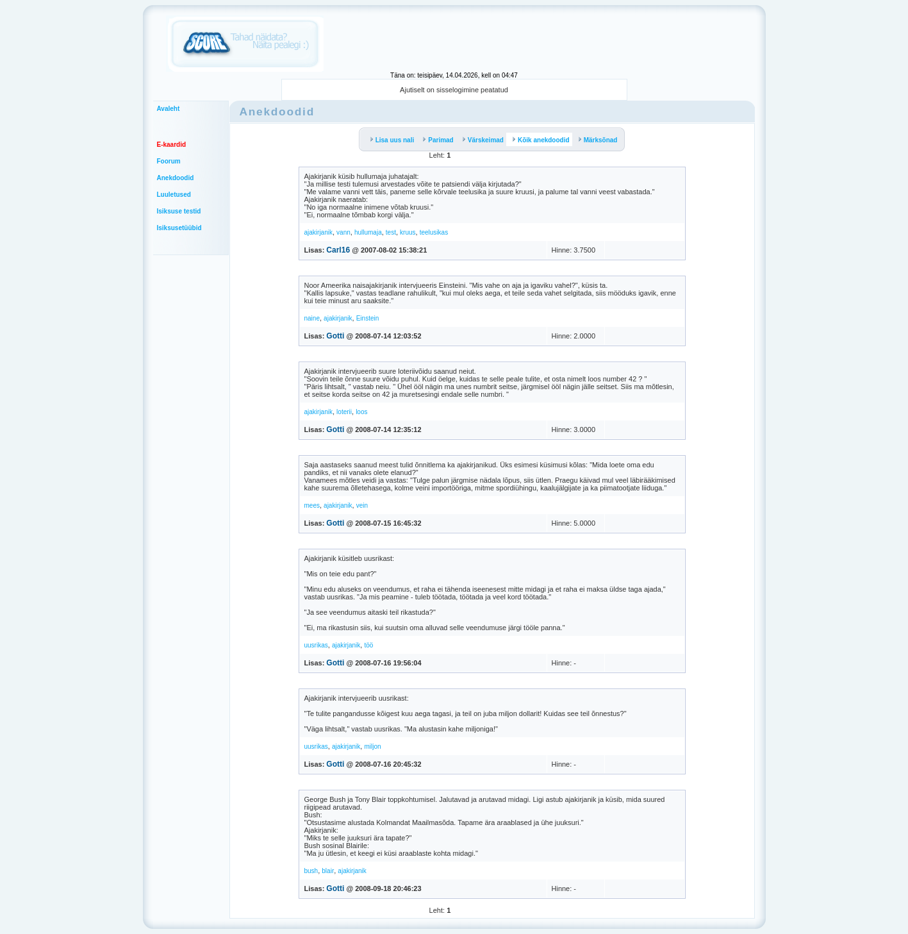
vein (362, 505)
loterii (344, 411)
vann (343, 232)
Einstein (367, 318)
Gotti (335, 335)
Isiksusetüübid (179, 227)
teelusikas (434, 232)
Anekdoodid (175, 177)
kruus (407, 232)
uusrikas (316, 645)
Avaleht (168, 108)
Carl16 (338, 250)
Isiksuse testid (179, 211)
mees (312, 505)
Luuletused (174, 194)
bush (311, 870)
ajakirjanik (318, 232)
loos (361, 411)
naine (312, 318)
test (391, 232)
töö (368, 645)
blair (328, 870)
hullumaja (368, 232)
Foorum (169, 161)
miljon (372, 746)
